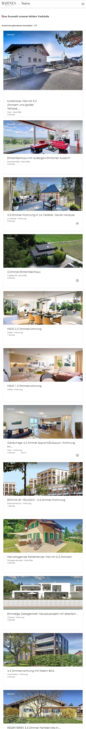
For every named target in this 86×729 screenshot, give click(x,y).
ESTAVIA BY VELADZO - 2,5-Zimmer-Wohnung (36, 499)
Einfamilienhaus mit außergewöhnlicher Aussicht (38, 157)
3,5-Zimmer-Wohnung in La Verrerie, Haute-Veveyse (41, 214)
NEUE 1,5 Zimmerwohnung (24, 385)
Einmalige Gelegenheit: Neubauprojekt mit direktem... (42, 613)
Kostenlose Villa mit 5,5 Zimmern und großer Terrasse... (22, 104)
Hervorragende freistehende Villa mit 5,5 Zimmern (39, 556)
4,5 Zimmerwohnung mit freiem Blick (31, 670)
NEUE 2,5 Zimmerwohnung (24, 328)
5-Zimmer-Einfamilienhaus (23, 271)
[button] (83, 4)
